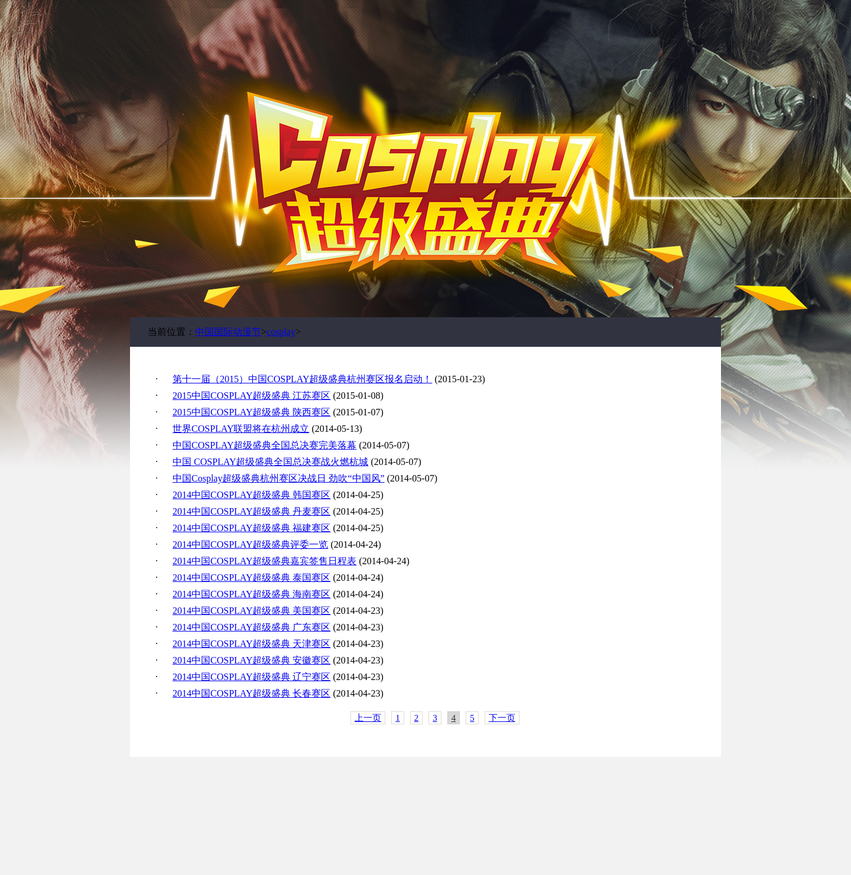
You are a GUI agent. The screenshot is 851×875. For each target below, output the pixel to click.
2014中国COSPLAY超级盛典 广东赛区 (251, 627)
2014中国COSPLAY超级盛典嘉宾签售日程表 (264, 561)
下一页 (502, 718)
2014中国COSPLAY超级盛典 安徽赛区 (251, 660)
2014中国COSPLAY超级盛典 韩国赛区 (251, 495)
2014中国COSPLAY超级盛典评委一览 (250, 544)
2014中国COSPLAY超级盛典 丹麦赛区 (251, 511)
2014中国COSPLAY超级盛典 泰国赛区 (251, 578)
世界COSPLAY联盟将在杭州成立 (241, 429)
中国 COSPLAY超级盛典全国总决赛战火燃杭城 (270, 462)
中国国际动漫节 (228, 332)
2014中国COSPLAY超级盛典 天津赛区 (251, 644)
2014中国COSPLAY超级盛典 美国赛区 (251, 611)
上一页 (368, 718)
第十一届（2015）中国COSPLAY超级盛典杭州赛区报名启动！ (302, 379)
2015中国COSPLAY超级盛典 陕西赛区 (251, 412)
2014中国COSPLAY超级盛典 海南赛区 (251, 594)
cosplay (281, 332)
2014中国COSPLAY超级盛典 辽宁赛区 (251, 677)
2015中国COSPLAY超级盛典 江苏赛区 (251, 396)
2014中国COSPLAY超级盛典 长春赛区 (251, 693)
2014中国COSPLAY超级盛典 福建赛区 (251, 528)
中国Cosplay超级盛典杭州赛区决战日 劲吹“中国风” (279, 478)
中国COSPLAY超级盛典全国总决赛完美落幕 (264, 445)
